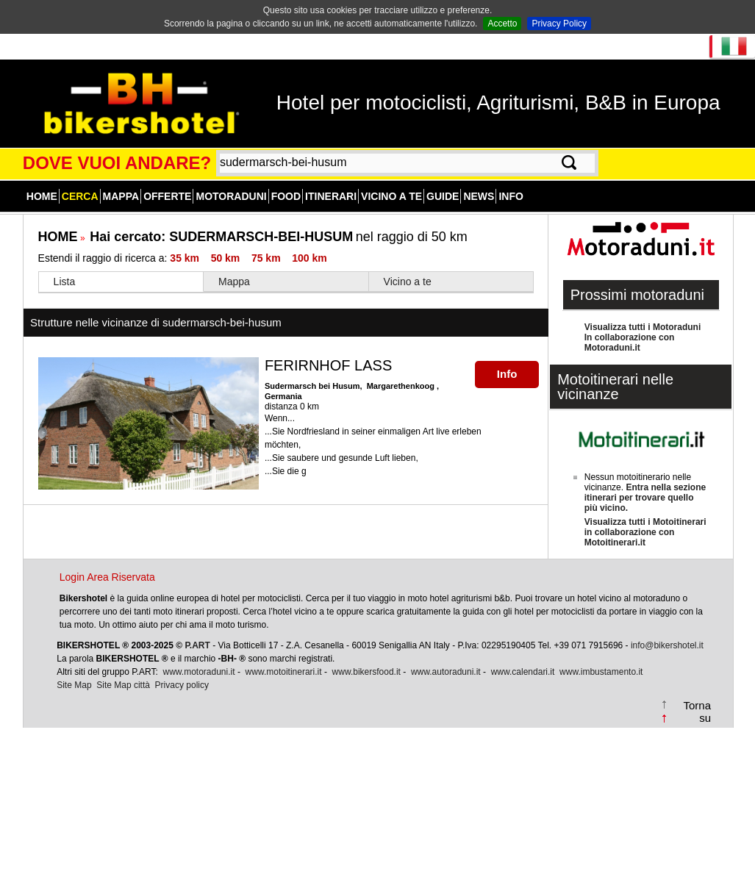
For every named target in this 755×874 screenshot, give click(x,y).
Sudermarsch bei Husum (312, 386)
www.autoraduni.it (446, 672)
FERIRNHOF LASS (328, 365)
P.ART (197, 645)
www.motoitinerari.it (284, 672)
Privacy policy (182, 685)
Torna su (697, 711)
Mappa (121, 196)
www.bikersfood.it (366, 672)
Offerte (167, 196)
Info (510, 196)
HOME (58, 236)
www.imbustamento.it (601, 672)
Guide (442, 196)
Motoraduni (231, 196)
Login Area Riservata (107, 577)
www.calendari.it (523, 672)
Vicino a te (391, 196)
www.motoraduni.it (199, 672)
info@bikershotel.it (667, 645)
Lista (65, 281)
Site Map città (123, 685)
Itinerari (331, 196)
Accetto (502, 23)
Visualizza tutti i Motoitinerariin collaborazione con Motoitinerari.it (645, 532)
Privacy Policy (559, 23)
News (478, 196)
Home (41, 196)
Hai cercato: (221, 236)
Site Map (74, 685)
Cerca (80, 196)
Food (286, 196)
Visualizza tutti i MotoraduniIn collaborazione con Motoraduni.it (642, 337)
